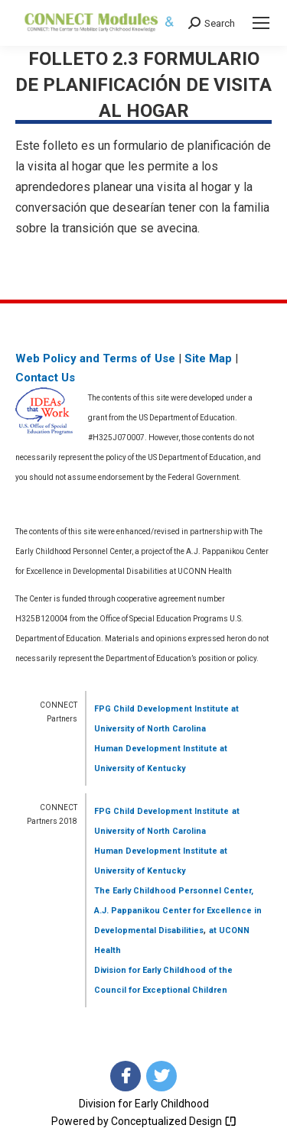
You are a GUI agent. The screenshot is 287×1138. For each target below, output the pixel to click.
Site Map (208, 358)
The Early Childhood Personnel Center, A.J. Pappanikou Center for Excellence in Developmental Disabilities (178, 910)
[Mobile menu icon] (261, 23)
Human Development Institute (155, 749)
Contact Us (45, 377)
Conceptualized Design (173, 1121)
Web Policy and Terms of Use (95, 358)
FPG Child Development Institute (161, 709)
